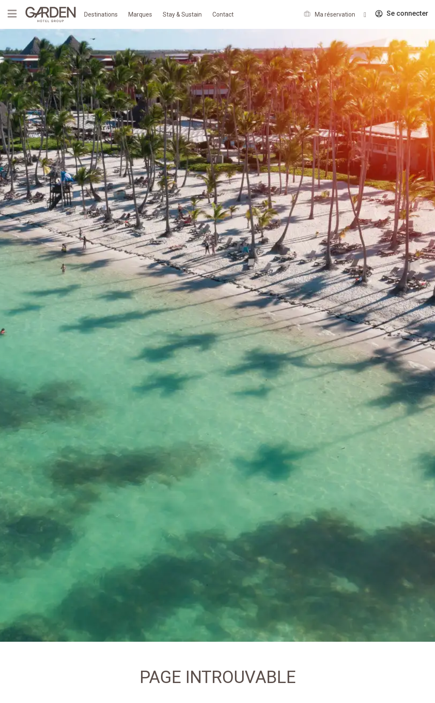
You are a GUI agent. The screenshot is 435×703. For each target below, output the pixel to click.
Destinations (101, 14)
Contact (223, 14)
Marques (140, 14)
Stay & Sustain (182, 14)
